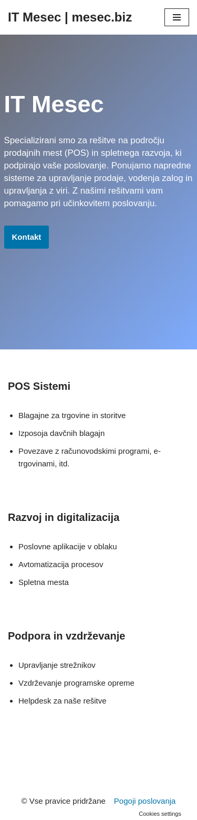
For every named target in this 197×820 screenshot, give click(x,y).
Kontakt (27, 236)
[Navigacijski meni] (176, 17)
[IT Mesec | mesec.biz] (70, 17)
